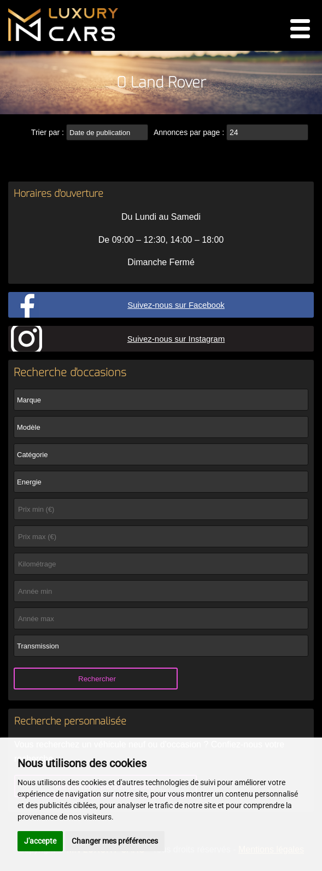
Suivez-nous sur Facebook (176, 304)
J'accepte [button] (40, 841)
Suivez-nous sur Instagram (176, 338)
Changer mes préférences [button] (115, 841)
